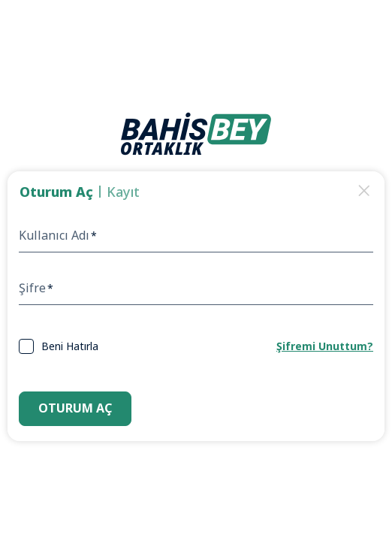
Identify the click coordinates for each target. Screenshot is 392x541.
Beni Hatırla (69, 346)
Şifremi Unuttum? (324, 346)
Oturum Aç (75, 408)
